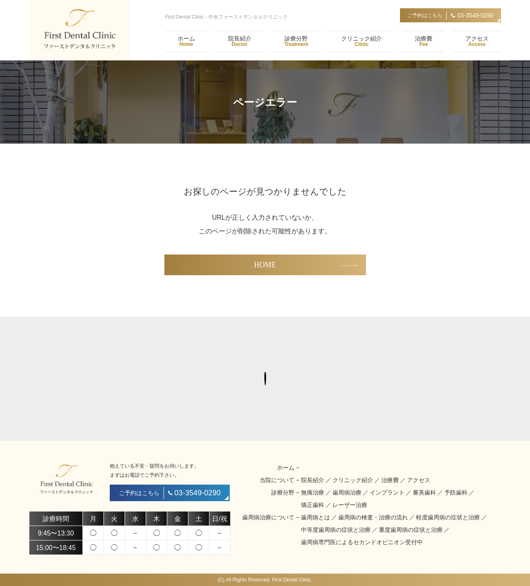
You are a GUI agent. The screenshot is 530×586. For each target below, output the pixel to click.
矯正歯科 (312, 505)
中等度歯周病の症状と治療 (336, 529)
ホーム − (288, 467)
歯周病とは (315, 517)
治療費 (423, 41)
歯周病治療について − (270, 517)
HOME (265, 265)
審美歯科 (424, 492)
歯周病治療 (346, 492)
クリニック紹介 (361, 41)
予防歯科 (455, 492)
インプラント (387, 492)
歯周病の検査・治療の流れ (373, 517)
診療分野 (296, 41)
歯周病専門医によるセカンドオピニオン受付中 (362, 542)
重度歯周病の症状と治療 (411, 529)
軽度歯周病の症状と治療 (448, 517)
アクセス (477, 41)
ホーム (186, 41)
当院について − (279, 480)
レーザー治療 (349, 505)
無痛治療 (312, 492)
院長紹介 (239, 41)
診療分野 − (285, 492)
